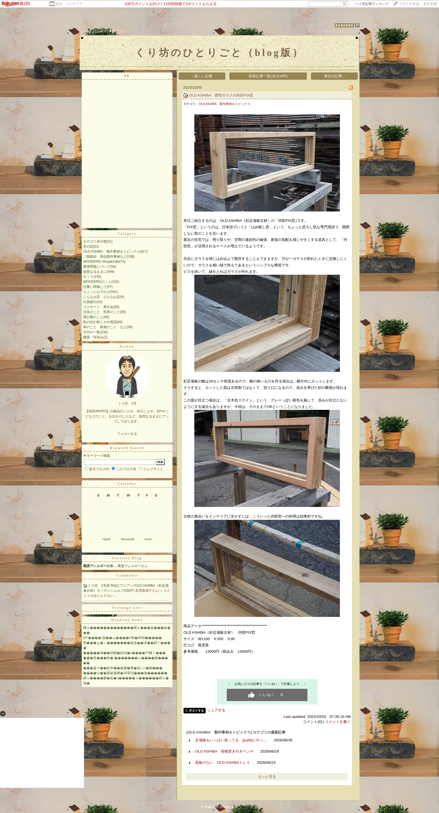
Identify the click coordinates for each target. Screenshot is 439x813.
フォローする (127, 434)
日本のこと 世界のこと (101, 312)
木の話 (88, 246)
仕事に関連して (95, 287)
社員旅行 (90, 302)
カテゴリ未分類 (95, 241)
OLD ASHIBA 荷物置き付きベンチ (224, 751)
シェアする (216, 710)
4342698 (344, 25)
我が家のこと (93, 317)
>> (372, 4)
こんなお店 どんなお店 (101, 297)
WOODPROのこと (97, 282)
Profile (127, 347)
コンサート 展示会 (98, 307)
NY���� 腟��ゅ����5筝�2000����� (122, 638)
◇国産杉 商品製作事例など (105, 257)
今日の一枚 (91, 332)
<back (106, 539)
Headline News (127, 620)
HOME (86, 31)
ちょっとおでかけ (96, 292)
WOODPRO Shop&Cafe (101, 262)
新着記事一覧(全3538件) (268, 76)
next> (148, 539)
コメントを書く (338, 722)
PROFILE (117, 31)
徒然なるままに (95, 272)
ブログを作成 (409, 4)
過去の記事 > (334, 76)
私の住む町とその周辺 (100, 322)
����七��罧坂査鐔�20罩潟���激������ (125, 673)
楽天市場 (430, 4)
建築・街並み (93, 337)
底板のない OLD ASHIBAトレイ (222, 762)
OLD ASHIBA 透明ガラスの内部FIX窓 (221, 95)
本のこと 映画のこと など (105, 327)
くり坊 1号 (97, 586)
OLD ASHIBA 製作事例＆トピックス (111, 251)
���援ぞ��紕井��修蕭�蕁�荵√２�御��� (122, 668)
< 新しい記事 (202, 76)
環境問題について (96, 267)
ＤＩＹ (88, 277)
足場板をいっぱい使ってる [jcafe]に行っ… (231, 740)
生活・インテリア (68, 4)
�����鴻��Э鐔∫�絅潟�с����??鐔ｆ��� (124, 653)
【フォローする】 (322, 31)
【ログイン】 (348, 31)
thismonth (127, 539)
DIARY (100, 31)
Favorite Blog (127, 558)
